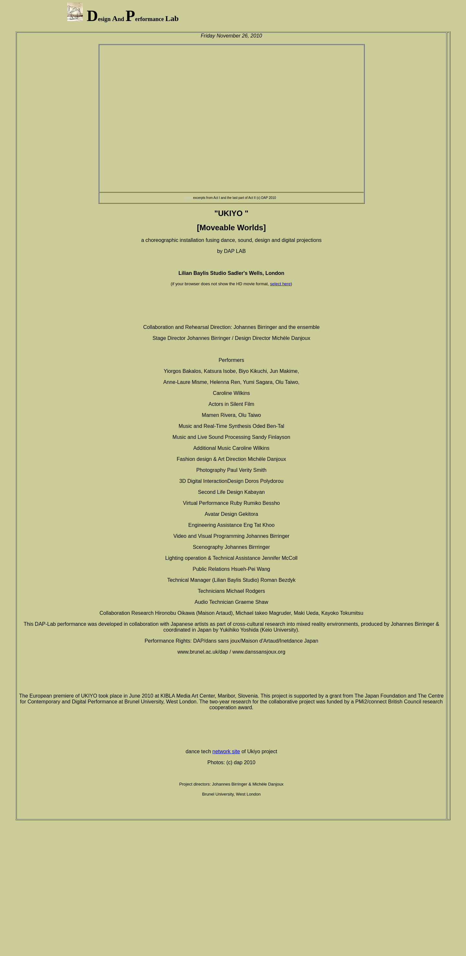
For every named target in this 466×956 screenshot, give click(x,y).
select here (280, 283)
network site (226, 751)
